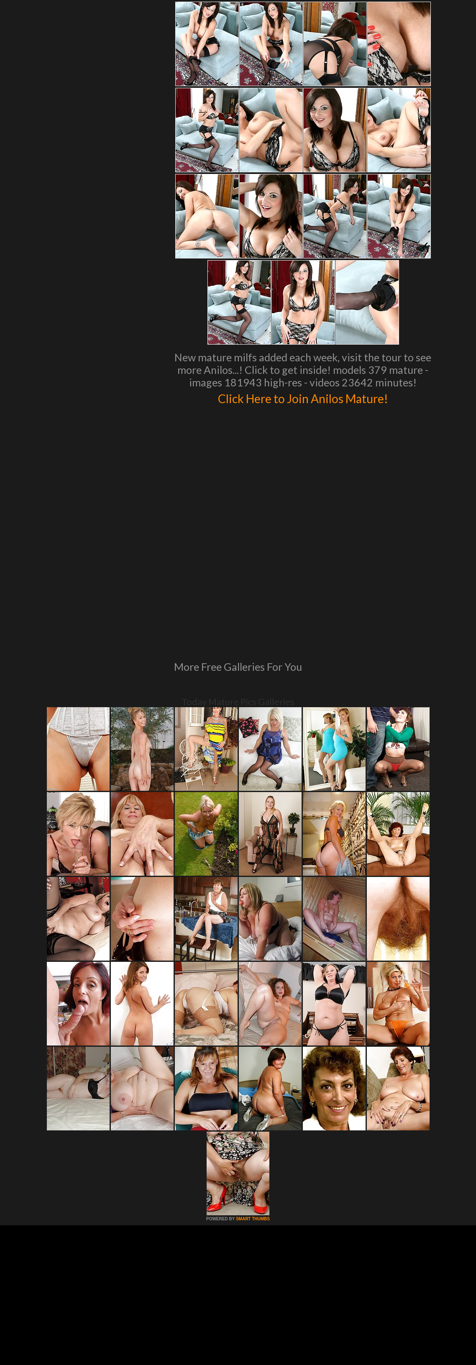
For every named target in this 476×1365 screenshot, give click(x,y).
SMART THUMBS (253, 1104)
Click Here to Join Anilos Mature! (303, 397)
